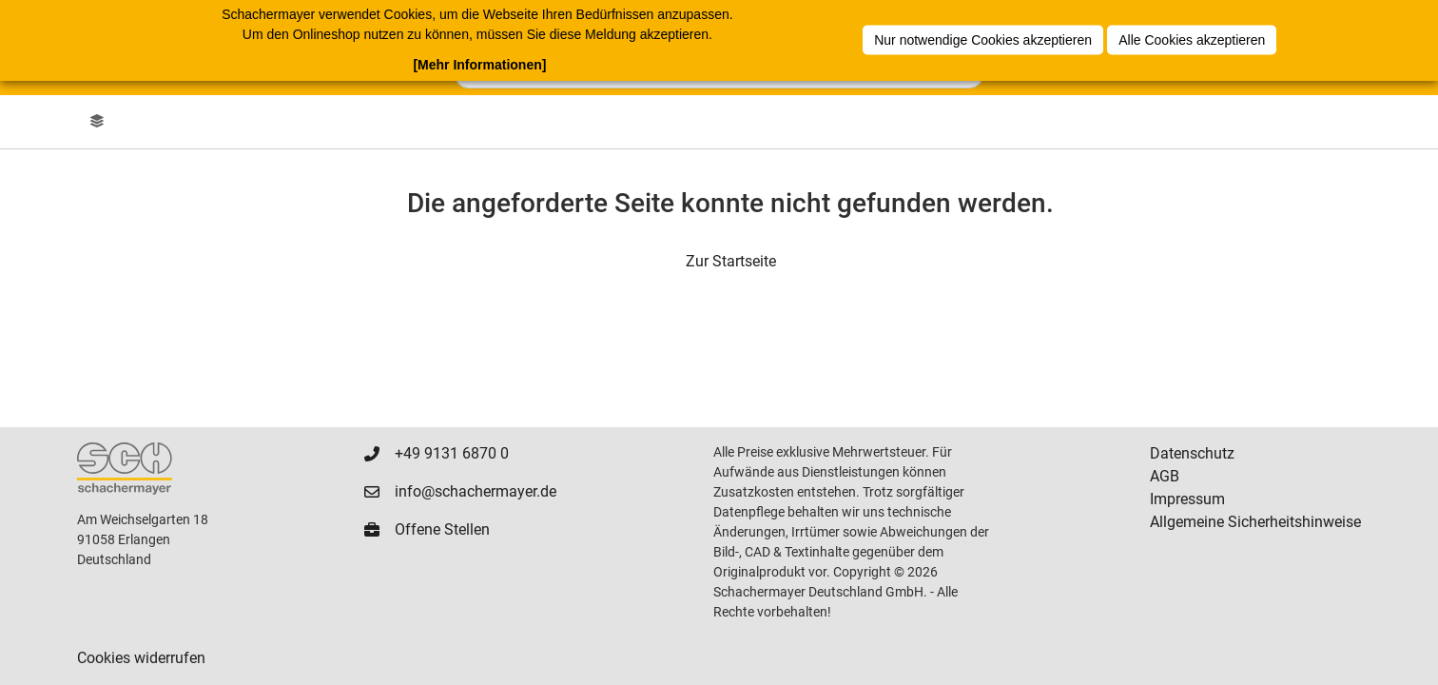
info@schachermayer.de (475, 491)
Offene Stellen (442, 529)
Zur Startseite (731, 261)
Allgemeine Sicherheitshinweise (1255, 522)
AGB (1164, 476)
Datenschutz (1192, 453)
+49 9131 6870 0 (452, 453)
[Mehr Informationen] (479, 64)
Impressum (1187, 499)
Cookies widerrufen (141, 658)
